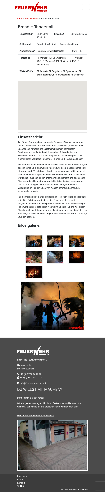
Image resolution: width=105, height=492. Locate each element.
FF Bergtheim (55, 71)
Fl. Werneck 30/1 (51, 61)
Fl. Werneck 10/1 (45, 58)
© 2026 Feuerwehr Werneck (74, 489)
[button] (52, 102)
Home (19, 18)
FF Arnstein (42, 71)
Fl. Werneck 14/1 (62, 58)
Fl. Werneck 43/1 (68, 61)
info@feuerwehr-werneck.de (32, 383)
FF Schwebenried (61, 74)
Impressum (22, 476)
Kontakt (21, 483)
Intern (20, 479)
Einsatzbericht (32, 18)
